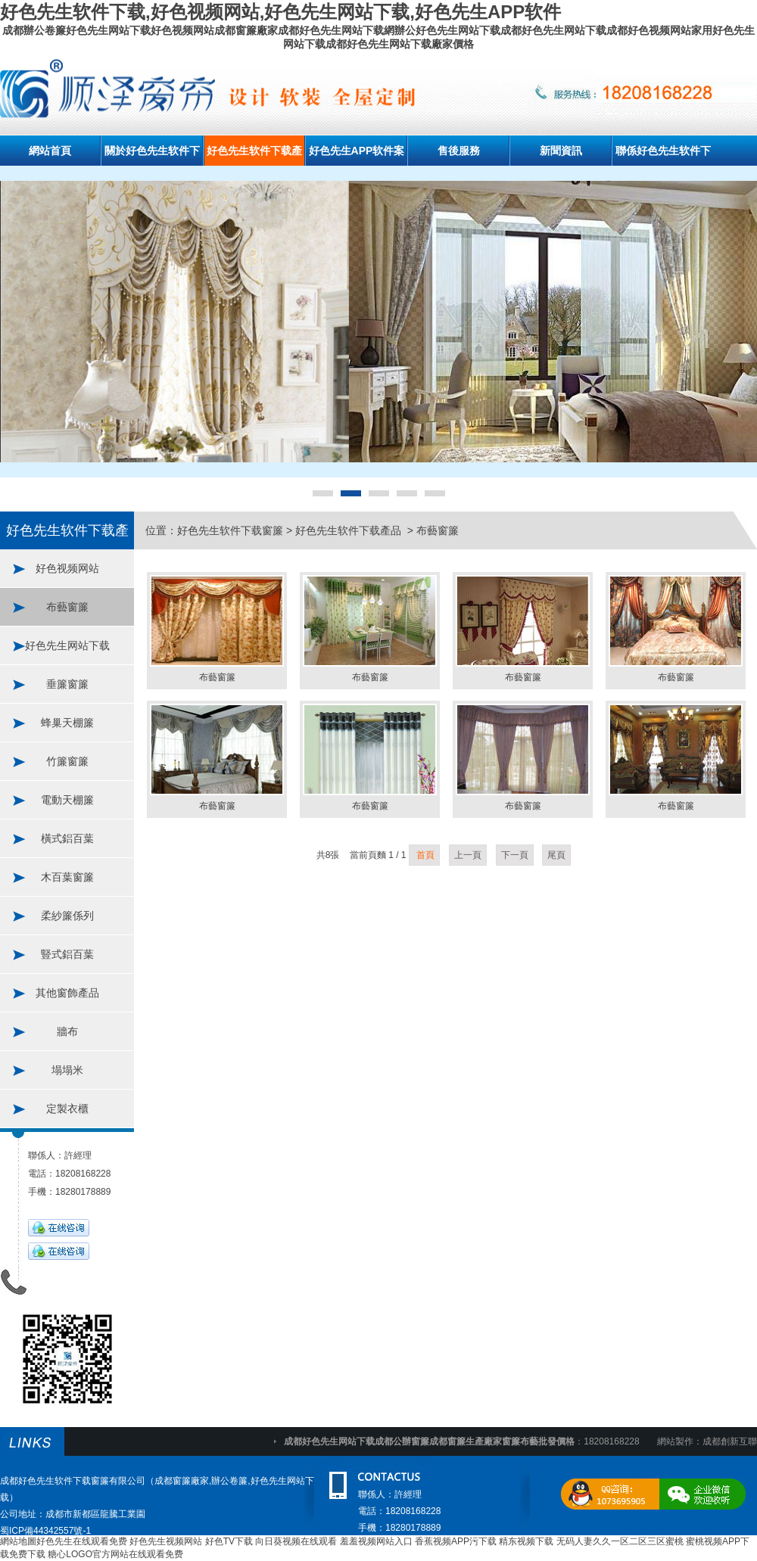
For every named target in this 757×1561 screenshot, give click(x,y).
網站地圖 (18, 1541)
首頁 (424, 855)
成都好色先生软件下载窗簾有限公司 (72, 1480)
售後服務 (459, 151)
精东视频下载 (526, 1541)
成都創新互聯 (729, 1441)
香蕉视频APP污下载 (456, 1541)
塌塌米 (67, 1070)
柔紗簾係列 (67, 916)
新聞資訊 (561, 151)
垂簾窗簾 (67, 684)
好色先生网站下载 (67, 645)
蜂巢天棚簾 (67, 723)
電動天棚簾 (67, 800)
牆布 (67, 1031)
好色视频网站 (67, 568)
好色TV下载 (229, 1541)
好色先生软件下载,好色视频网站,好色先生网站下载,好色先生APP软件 (280, 12)
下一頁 (514, 855)
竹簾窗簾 (67, 761)
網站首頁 (50, 151)
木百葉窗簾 (67, 877)
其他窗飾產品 (67, 993)
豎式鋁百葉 (67, 954)
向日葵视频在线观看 (296, 1541)
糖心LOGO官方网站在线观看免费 (115, 1554)
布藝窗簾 (67, 607)
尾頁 (556, 855)
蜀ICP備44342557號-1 (45, 1530)
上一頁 (467, 855)
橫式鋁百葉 (67, 838)
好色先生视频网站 (165, 1541)
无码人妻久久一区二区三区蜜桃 (620, 1541)
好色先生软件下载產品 (349, 530)
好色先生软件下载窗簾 (230, 530)
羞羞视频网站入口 (376, 1541)
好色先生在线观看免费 (81, 1541)
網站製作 (675, 1441)
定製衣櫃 (67, 1108)
